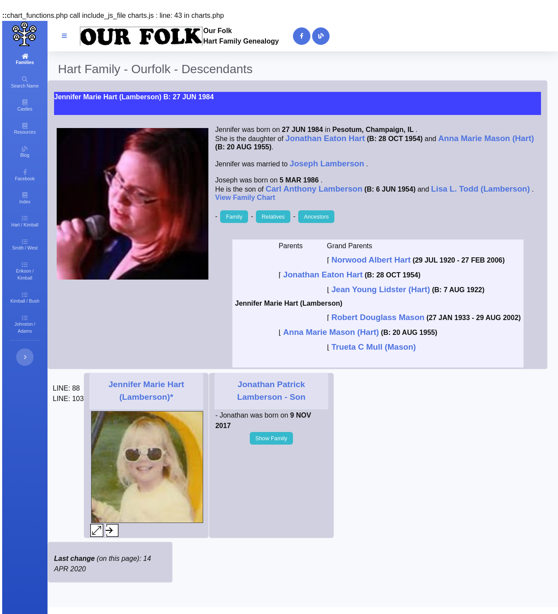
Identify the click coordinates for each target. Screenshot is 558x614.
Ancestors (316, 216)
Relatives (273, 216)
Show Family (271, 438)
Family (234, 216)
